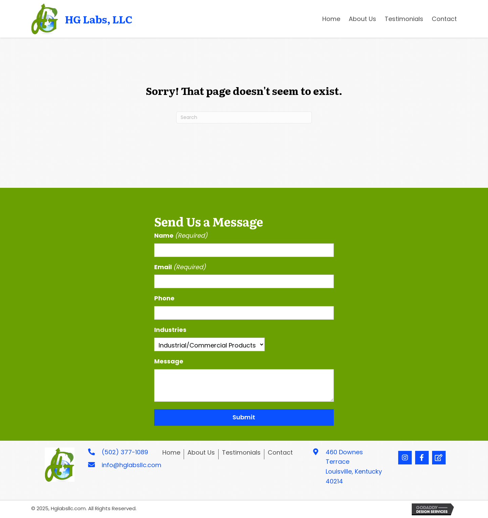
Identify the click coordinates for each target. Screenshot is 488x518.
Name (181, 236)
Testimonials (241, 453)
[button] (405, 457)
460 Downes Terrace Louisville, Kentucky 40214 (354, 466)
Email (180, 267)
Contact (280, 453)
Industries (170, 329)
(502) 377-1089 (125, 452)
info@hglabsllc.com (131, 465)
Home (171, 453)
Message (168, 361)
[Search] (244, 117)
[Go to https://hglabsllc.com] (85, 18)
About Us (201, 453)
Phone (164, 298)
